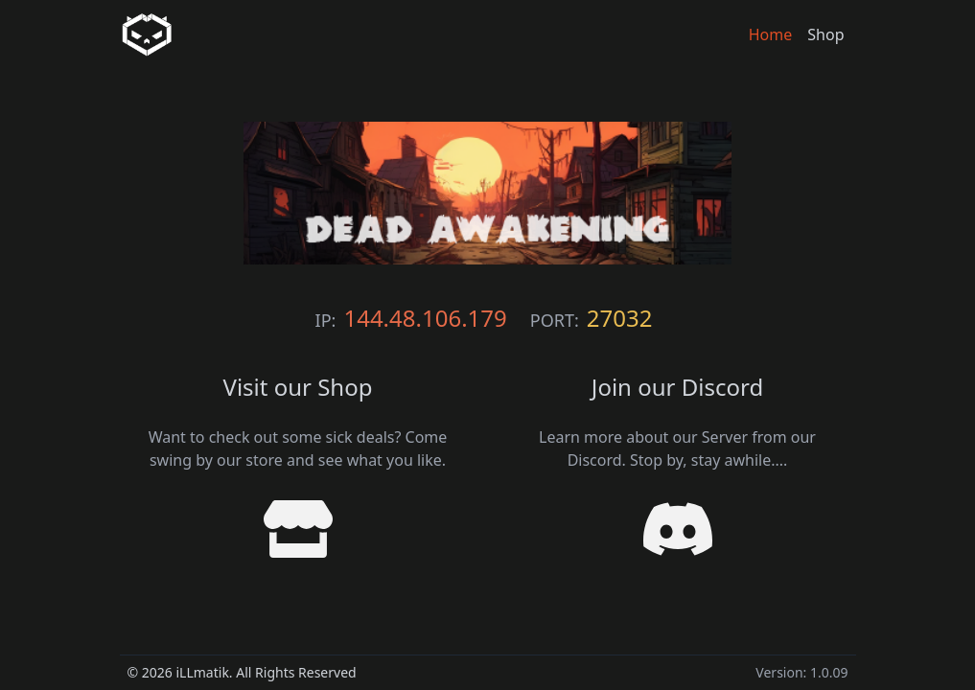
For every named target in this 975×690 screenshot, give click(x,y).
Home (771, 34)
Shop (825, 34)
